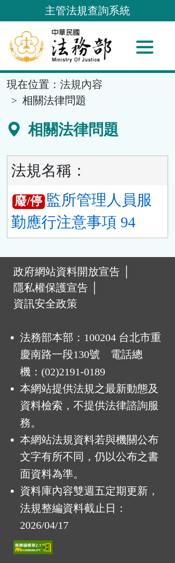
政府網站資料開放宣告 (66, 271)
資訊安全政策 (45, 304)
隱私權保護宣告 (50, 288)
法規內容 (81, 84)
